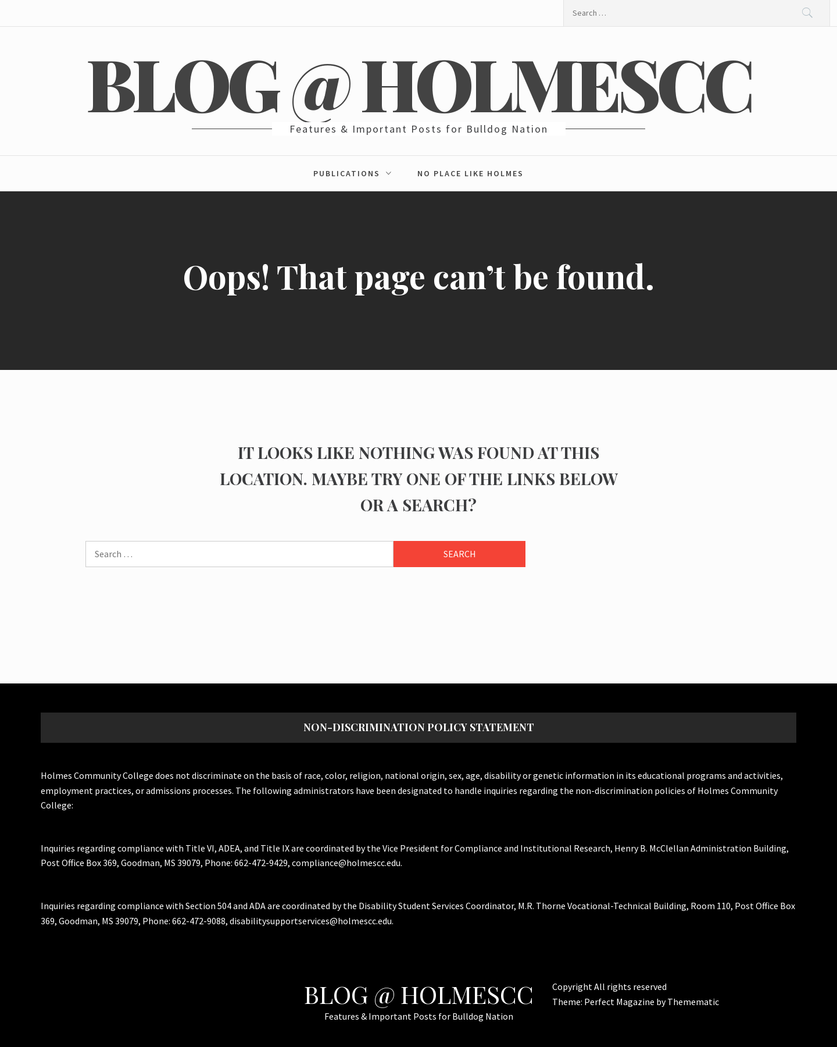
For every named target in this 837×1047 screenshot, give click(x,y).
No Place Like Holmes (470, 173)
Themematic (693, 1001)
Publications (355, 173)
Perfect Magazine (620, 1001)
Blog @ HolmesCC (419, 82)
